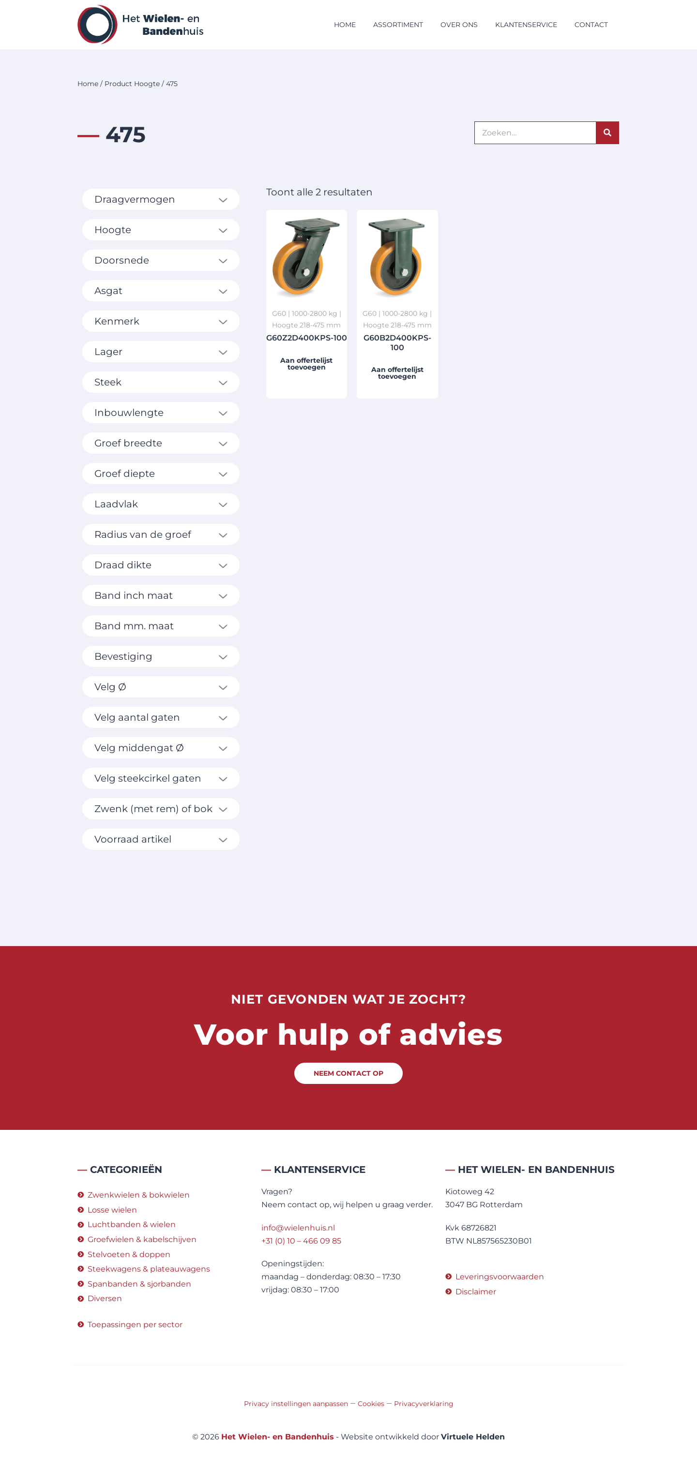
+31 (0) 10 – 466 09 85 (301, 1240)
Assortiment (398, 24)
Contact (591, 24)
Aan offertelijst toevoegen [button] (306, 363)
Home (345, 24)
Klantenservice (526, 24)
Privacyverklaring (424, 1403)
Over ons (459, 24)
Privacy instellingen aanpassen (296, 1403)
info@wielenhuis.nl (298, 1227)
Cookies (371, 1403)
